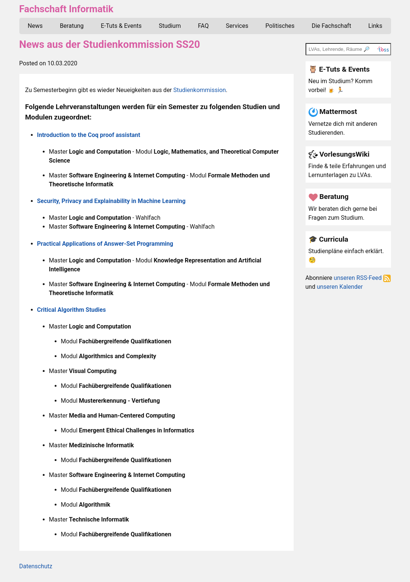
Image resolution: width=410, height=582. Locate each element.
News (35, 25)
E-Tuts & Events (121, 25)
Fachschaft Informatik (66, 8)
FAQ (203, 25)
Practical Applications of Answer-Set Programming (105, 243)
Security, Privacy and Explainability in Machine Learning (111, 201)
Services (237, 25)
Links (375, 25)
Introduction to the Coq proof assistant (89, 134)
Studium (170, 25)
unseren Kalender (340, 286)
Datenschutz (35, 566)
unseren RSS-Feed (362, 277)
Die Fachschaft (331, 25)
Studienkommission (199, 90)
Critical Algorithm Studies (71, 309)
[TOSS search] (348, 49)
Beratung (72, 25)
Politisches (279, 25)
